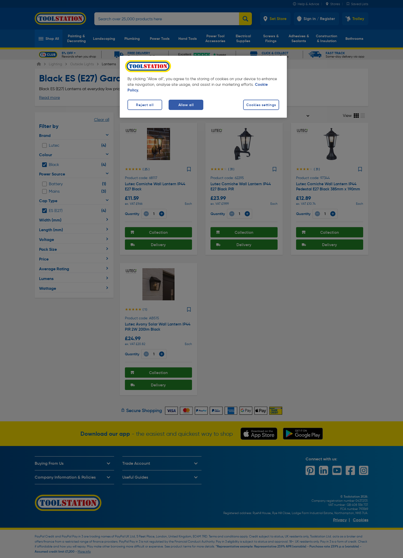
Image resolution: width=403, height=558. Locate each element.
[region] (203, 87)
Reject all (144, 105)
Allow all (186, 105)
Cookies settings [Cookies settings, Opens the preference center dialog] (261, 105)
